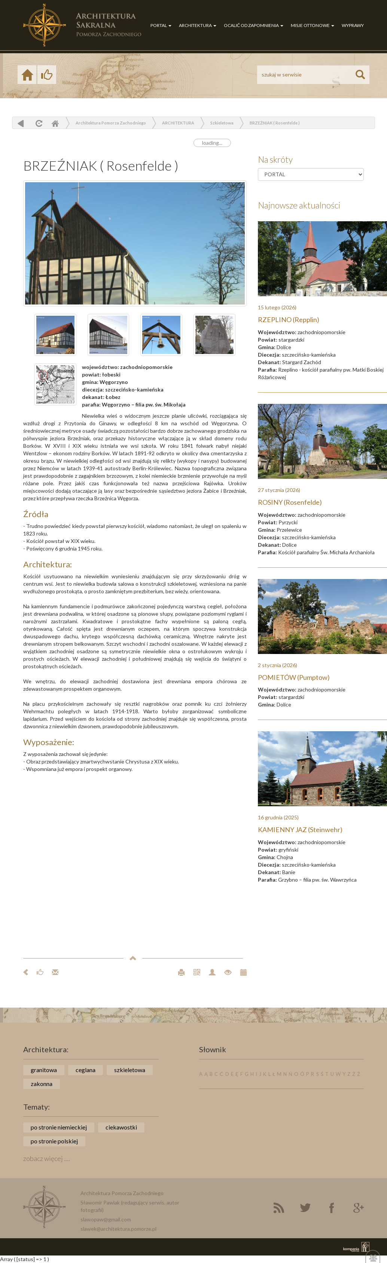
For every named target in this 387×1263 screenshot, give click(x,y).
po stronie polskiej (54, 1140)
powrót (20, 123)
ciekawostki (121, 1127)
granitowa (44, 1069)
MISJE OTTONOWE (312, 25)
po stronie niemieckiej (59, 1127)
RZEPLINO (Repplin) (288, 319)
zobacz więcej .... (46, 1158)
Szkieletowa (222, 122)
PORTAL (160, 25)
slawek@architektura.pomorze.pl (118, 1229)
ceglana (85, 1069)
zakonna (41, 1083)
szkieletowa (129, 1069)
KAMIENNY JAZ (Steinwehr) (300, 829)
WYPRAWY (353, 25)
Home (55, 123)
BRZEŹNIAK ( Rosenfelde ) (275, 122)
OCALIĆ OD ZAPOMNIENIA (253, 25)
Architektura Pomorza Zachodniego (111, 122)
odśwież (38, 123)
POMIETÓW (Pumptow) (294, 677)
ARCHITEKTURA (197, 25)
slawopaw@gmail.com (105, 1219)
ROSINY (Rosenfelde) (290, 502)
